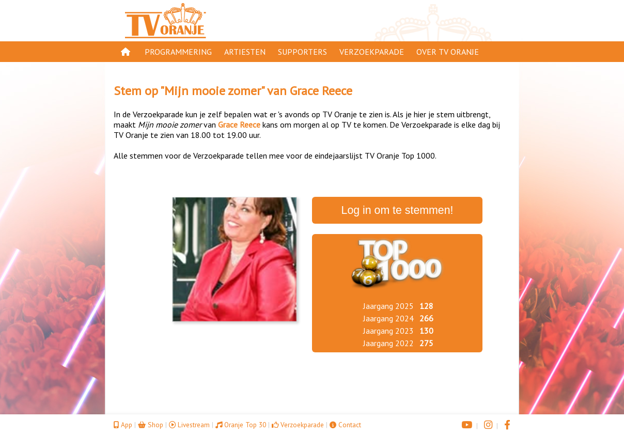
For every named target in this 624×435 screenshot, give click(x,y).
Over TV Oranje (447, 51)
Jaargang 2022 (388, 343)
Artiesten (245, 51)
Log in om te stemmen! (397, 210)
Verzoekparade (371, 51)
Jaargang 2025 (388, 306)
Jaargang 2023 (388, 330)
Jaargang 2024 (388, 318)
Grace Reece (321, 91)
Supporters (302, 51)
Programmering (178, 51)
